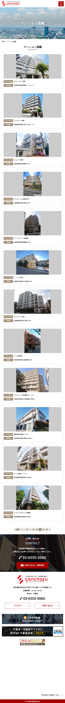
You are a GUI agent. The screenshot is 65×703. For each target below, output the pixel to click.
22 (43, 529)
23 (47, 529)
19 (33, 529)
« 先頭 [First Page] (17, 529)
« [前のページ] (21, 529)
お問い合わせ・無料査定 (34, 565)
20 (37, 529)
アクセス (17, 606)
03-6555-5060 (34, 557)
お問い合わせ (47, 606)
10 (27, 529)
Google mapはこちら (50, 695)
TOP (3, 41)
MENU (61, 3)
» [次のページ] (49, 529)
